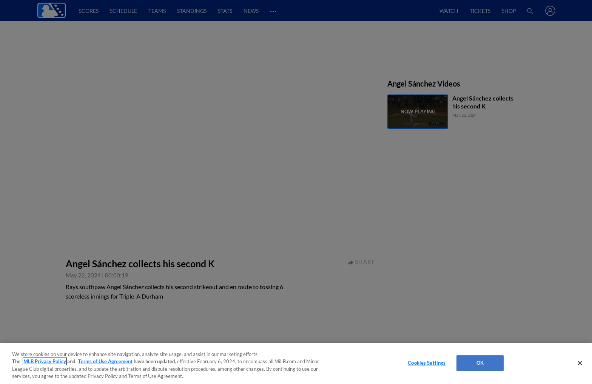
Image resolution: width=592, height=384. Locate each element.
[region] (296, 363)
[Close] (580, 363)
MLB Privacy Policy (44, 361)
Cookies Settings (427, 363)
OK (480, 363)
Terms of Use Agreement (105, 361)
